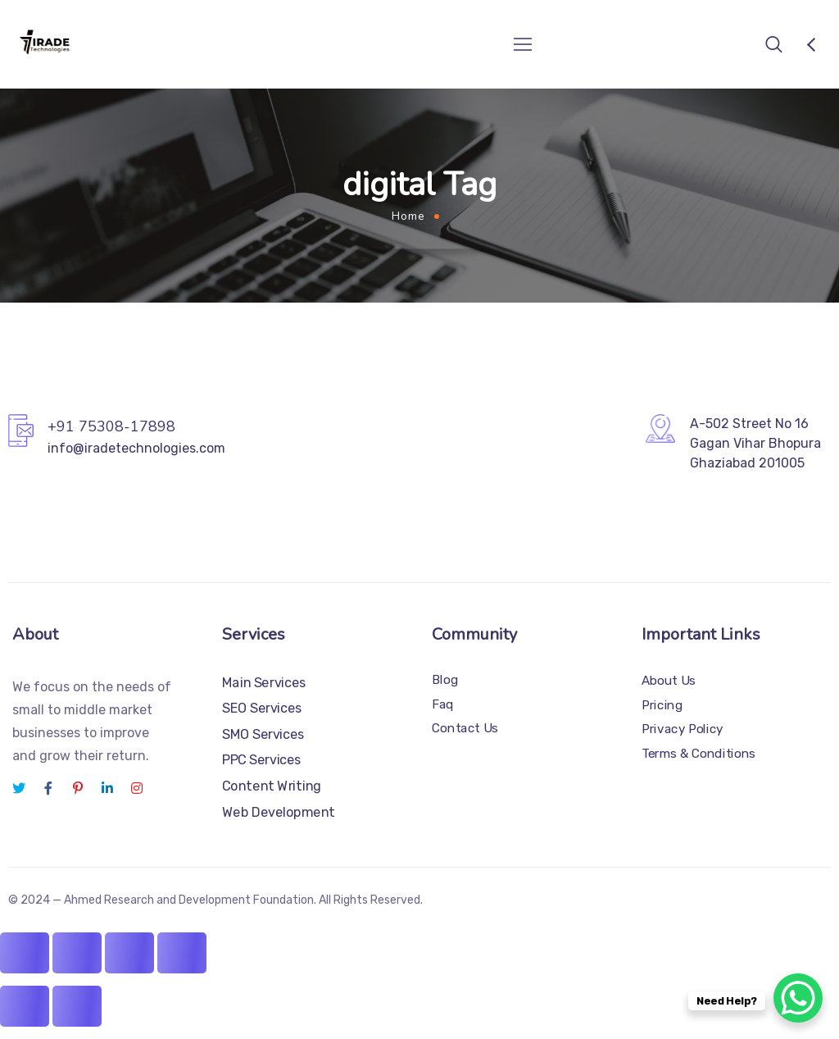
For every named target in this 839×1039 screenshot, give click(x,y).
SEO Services (262, 708)
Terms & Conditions (698, 753)
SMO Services (263, 734)
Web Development (278, 811)
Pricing (662, 704)
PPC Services (262, 760)
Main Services (264, 682)
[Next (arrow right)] (77, 1006)
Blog (445, 679)
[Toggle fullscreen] (77, 952)
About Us (669, 680)
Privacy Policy (682, 729)
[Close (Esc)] (181, 952)
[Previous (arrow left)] (24, 1006)
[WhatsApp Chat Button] (798, 998)
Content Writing (271, 786)
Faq (443, 704)
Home (408, 216)
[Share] (129, 952)
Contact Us (465, 728)
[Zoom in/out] (24, 952)
